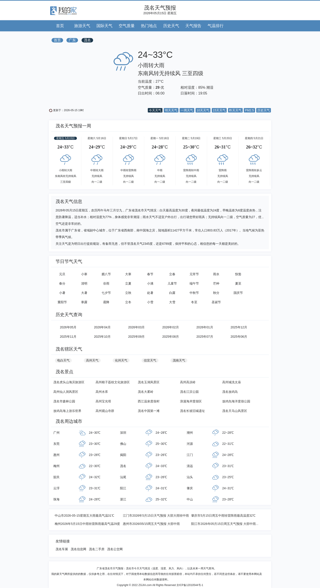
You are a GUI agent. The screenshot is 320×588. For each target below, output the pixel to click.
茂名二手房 (96, 549)
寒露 (84, 302)
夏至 (238, 283)
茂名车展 (62, 549)
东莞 (56, 444)
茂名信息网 (78, 549)
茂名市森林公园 (64, 401)
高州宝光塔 (103, 401)
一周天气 (187, 110)
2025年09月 (136, 336)
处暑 (150, 293)
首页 (60, 26)
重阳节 (62, 302)
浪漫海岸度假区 (191, 401)
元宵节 (194, 274)
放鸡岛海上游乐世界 (67, 411)
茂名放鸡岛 (230, 391)
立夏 (128, 283)
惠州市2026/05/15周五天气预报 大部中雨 (151, 524)
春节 (150, 274)
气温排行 (216, 26)
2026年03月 (136, 327)
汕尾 (123, 477)
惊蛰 (238, 274)
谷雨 (106, 283)
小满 (150, 283)
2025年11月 (68, 336)
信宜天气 (150, 360)
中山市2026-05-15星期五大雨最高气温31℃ (84, 515)
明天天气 (171, 110)
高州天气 (92, 360)
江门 (190, 455)
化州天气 (121, 360)
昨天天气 (235, 110)
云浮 (56, 488)
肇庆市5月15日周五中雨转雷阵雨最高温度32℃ (223, 515)
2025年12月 (238, 327)
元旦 (62, 274)
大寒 (128, 274)
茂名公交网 (115, 549)
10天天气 (203, 110)
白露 (172, 293)
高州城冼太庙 (231, 382)
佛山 (123, 444)
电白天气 (63, 360)
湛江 (123, 499)
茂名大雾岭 (145, 391)
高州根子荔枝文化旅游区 (113, 382)
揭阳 (123, 455)
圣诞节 (216, 302)
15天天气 (219, 110)
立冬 (128, 302)
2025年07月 (204, 336)
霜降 (106, 302)
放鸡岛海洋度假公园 (236, 401)
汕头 (190, 477)
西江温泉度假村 (149, 401)
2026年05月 (68, 327)
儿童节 (172, 283)
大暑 (84, 293)
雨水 (216, 274)
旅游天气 (82, 26)
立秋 (128, 293)
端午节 (194, 283)
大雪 (172, 302)
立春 (172, 274)
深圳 (123, 432)
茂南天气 (179, 360)
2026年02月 (170, 327)
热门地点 (149, 26)
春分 (62, 283)
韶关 (56, 477)
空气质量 (127, 26)
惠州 (56, 455)
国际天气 (104, 26)
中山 (190, 499)
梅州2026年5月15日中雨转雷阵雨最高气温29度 (87, 524)
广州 (56, 432)
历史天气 (171, 26)
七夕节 (106, 293)
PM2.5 (249, 110)
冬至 (194, 302)
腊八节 (106, 274)
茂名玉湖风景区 (149, 382)
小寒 (84, 274)
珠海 (56, 499)
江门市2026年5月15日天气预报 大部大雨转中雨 (156, 515)
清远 (190, 466)
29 (158, 87)
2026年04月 (102, 327)
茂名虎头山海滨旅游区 (68, 382)
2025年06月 (238, 336)
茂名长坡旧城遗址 (192, 411)
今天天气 (155, 110)
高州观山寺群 (105, 411)
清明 (84, 283)
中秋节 (194, 293)
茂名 (87, 40)
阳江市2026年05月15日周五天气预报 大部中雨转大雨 (228, 524)
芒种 (216, 283)
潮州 (190, 432)
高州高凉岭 (188, 382)
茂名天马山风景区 (234, 411)
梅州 (56, 466)
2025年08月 (170, 336)
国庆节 (238, 293)
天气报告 (193, 26)
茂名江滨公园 (189, 391)
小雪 (150, 302)
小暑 (62, 293)
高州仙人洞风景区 (65, 391)
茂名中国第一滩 (149, 411)
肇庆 (190, 488)
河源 (190, 444)
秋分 (216, 293)
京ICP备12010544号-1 (189, 585)
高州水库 (102, 391)
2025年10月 (102, 336)
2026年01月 (204, 327)
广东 (72, 40)
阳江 (123, 488)
